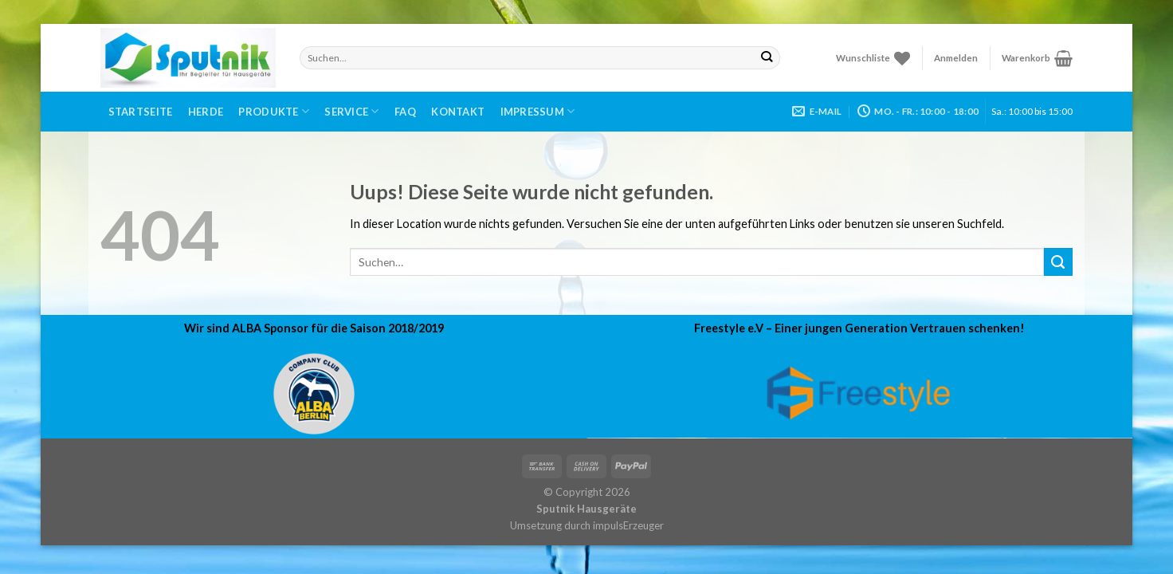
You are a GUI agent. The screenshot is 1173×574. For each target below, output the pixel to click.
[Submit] (767, 57)
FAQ (405, 111)
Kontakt (457, 111)
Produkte (273, 111)
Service (351, 111)
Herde (205, 111)
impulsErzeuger (628, 525)
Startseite (140, 111)
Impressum (537, 111)
